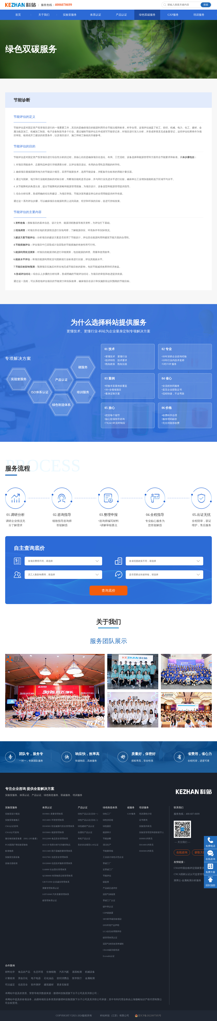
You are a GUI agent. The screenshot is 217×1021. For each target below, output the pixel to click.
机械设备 (90, 972)
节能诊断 (107, 838)
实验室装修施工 (12, 820)
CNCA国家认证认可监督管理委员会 (193, 874)
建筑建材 (49, 984)
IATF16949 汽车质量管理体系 (55, 894)
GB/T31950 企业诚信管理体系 (55, 882)
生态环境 (38, 972)
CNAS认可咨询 (12, 832)
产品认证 (121, 14)
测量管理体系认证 (50, 888)
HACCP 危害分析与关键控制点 (56, 845)
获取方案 (200, 852)
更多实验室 (63, 984)
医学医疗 (77, 978)
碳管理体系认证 (49, 900)
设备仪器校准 (11, 863)
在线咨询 (181, 852)
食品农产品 (24, 972)
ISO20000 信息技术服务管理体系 (57, 863)
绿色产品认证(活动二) (88, 820)
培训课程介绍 (145, 814)
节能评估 (107, 876)
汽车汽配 (64, 972)
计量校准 (10, 978)
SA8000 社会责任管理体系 (54, 869)
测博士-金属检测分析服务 (187, 880)
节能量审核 (108, 851)
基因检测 (77, 972)
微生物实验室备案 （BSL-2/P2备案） (22, 838)
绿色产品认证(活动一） (88, 814)
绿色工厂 (107, 814)
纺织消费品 (63, 978)
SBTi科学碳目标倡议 (112, 919)
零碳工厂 (107, 863)
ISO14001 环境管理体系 (53, 820)
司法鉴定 (10, 984)
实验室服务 (70, 14)
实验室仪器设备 (12, 857)
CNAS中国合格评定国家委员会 (190, 868)
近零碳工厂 (108, 869)
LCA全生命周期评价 (112, 931)
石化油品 (49, 978)
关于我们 (43, 14)
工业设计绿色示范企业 (113, 857)
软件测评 (36, 984)
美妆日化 (23, 978)
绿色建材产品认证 (86, 826)
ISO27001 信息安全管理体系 (55, 857)
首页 (18, 14)
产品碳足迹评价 (110, 888)
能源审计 (107, 832)
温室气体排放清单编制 (113, 944)
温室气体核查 (109, 894)
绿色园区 (107, 826)
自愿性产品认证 (85, 832)
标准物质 (9, 851)
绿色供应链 (108, 820)
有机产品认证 (84, 838)
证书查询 (143, 820)
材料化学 (10, 972)
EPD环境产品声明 (111, 925)
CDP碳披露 (108, 913)
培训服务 (198, 14)
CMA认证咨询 (11, 826)
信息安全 (23, 984)
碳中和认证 (108, 906)
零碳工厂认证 (109, 900)
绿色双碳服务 (147, 14)
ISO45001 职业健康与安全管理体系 (58, 826)
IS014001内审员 (146, 845)
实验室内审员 (145, 826)
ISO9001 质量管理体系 (52, 814)
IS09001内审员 (145, 838)
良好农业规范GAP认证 (88, 845)
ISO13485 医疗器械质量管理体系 (57, 851)
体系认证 (95, 14)
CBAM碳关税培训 (111, 950)
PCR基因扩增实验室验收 (16, 845)
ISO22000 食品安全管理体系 (55, 838)
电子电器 (36, 978)
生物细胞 (51, 972)
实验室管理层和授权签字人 (151, 832)
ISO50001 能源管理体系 (53, 832)
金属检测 (90, 978)
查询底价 (108, 590)
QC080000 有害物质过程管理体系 (57, 876)
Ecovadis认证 (109, 956)
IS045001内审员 (146, 851)
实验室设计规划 (12, 814)
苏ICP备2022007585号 (148, 1015)
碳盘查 (106, 882)
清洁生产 (107, 845)
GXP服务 (173, 14)
